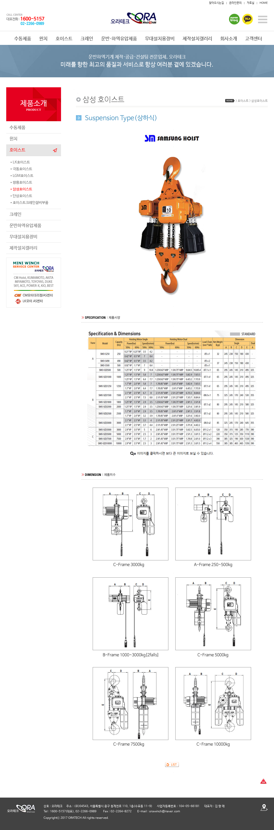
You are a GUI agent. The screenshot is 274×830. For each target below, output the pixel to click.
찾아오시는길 (216, 2)
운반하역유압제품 (25, 225)
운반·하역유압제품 (119, 39)
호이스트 (64, 39)
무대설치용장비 (160, 39)
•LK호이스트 (19, 162)
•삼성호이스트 (20, 189)
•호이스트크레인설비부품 (28, 203)
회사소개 (228, 39)
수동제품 (22, 39)
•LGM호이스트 (21, 176)
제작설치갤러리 (197, 39)
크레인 (86, 39)
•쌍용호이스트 (20, 182)
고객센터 (253, 39)
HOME (264, 2)
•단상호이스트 (20, 196)
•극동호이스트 (20, 169)
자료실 (250, 2)
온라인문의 (235, 2)
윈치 (43, 39)
